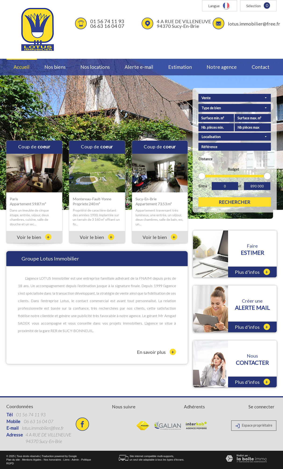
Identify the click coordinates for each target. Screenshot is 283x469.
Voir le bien (34, 237)
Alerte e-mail (139, 67)
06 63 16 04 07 (107, 26)
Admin (75, 459)
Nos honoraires (52, 459)
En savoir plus (156, 352)
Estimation (180, 67)
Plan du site (13, 459)
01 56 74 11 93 (107, 21)
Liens (66, 459)
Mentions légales (31, 459)
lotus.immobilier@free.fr (254, 23)
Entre (202, 186)
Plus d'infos (252, 272)
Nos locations (95, 67)
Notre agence (222, 67)
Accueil (21, 67)
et (239, 186)
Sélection (253, 6)
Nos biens (55, 67)
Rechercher (234, 202)
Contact (260, 67)
